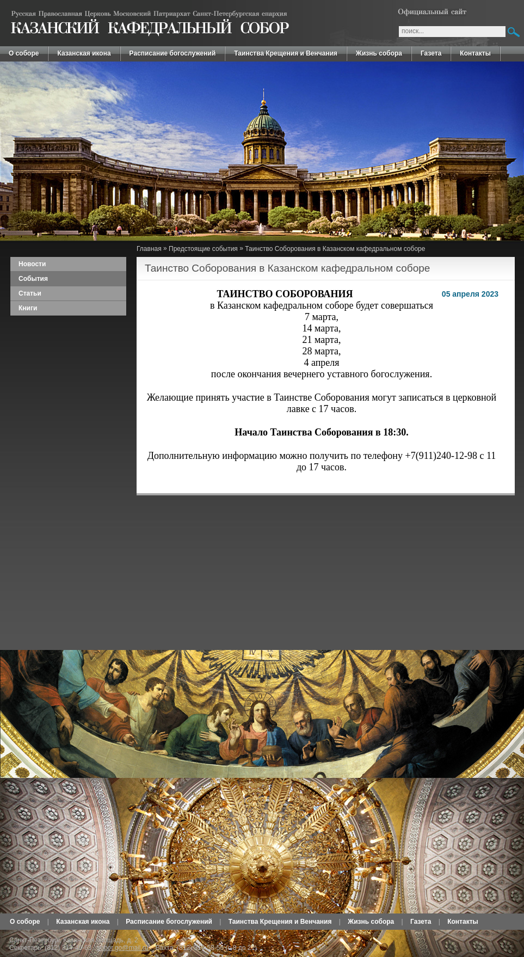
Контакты (475, 53)
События (33, 279)
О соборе (24, 53)
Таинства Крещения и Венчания (285, 53)
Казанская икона (83, 53)
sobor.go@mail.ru (122, 948)
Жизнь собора (379, 53)
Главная (149, 249)
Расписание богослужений (173, 53)
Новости (32, 264)
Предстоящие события (203, 249)
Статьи (30, 293)
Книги (28, 308)
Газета (431, 53)
